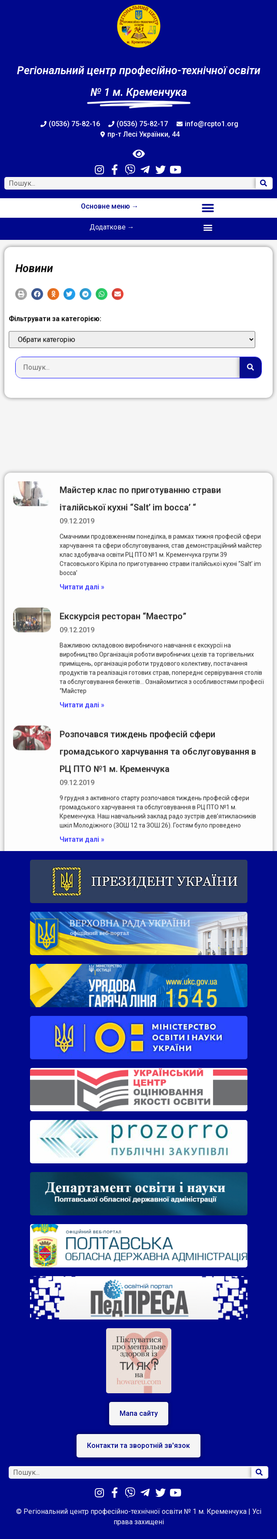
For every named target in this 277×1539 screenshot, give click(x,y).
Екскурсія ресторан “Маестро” (123, 826)
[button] (207, 208)
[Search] (264, 183)
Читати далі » (82, 796)
